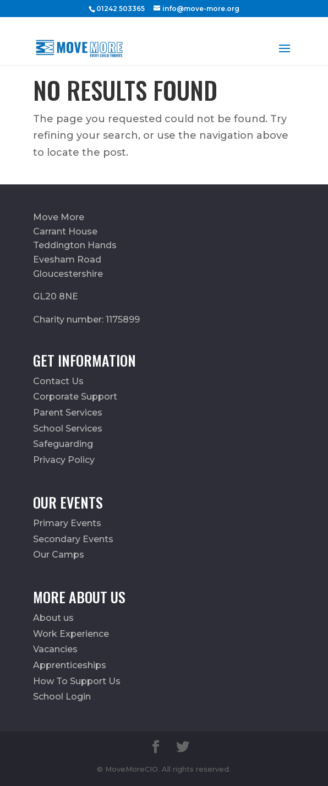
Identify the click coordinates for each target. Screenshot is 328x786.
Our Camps (58, 554)
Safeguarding (63, 444)
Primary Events (67, 523)
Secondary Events (73, 539)
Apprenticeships (69, 665)
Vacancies (55, 649)
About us (53, 618)
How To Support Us (77, 681)
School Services (67, 428)
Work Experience (71, 634)
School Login (62, 696)
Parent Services (67, 412)
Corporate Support (75, 396)
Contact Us (58, 381)
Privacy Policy (64, 460)
